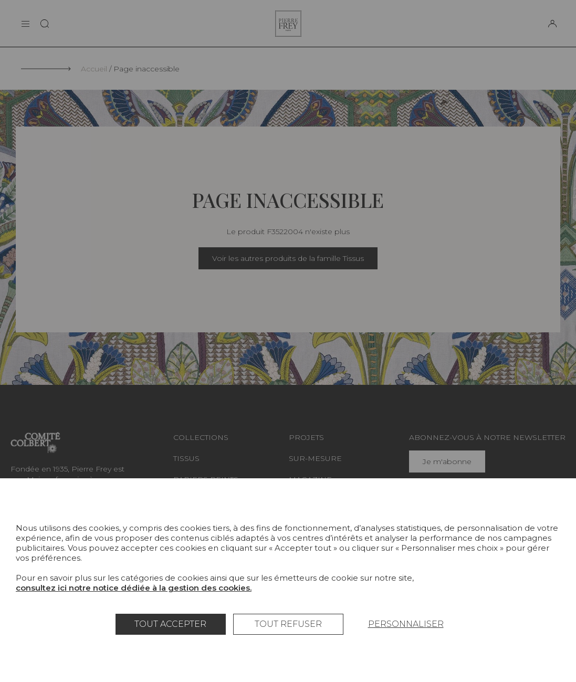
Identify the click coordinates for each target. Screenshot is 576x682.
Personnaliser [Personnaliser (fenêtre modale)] (406, 624)
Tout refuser (288, 624)
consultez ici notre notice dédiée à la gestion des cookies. (134, 588)
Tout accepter (170, 624)
